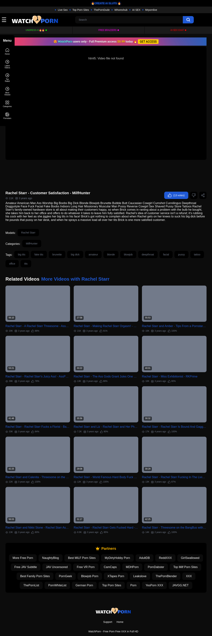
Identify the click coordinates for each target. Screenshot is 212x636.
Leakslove (37, 566)
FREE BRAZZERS (107, 30)
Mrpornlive (151, 9)
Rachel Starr (43, 227)
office (42, 258)
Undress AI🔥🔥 (35, 30)
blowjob (142, 249)
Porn (87, 576)
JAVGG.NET (134, 576)
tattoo (27, 258)
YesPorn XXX (108, 576)
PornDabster (40, 557)
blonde (125, 249)
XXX (86, 566)
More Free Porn (44, 539)
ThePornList (106, 566)
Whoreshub (121, 9)
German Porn (159, 566)
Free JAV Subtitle (76, 548)
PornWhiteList (132, 566)
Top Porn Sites (80, 9)
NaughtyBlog (71, 539)
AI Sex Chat (177, 30)
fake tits (53, 249)
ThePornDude (102, 9)
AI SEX (136, 9)
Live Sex (63, 9)
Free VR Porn (136, 548)
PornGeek (136, 557)
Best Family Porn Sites (105, 557)
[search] (188, 19)
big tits (36, 249)
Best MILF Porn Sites (103, 539)
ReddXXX (186, 539)
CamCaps (160, 548)
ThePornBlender (63, 566)
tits (56, 258)
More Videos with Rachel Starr (90, 274)
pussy (196, 249)
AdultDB (165, 539)
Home (120, 612)
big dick (89, 249)
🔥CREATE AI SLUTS (104, 3)
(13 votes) (176, 187)
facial (181, 249)
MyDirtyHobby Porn (138, 539)
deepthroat (162, 249)
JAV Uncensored (107, 548)
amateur (108, 249)
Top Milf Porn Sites (69, 557)
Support (107, 612)
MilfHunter (46, 238)
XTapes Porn (186, 557)
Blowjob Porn (160, 557)
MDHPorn (182, 548)
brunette (71, 249)
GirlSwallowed (46, 548)
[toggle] (4, 20)
